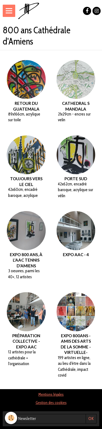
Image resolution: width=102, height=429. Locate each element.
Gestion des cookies (51, 402)
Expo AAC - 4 (76, 254)
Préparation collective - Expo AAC (26, 341)
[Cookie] (11, 418)
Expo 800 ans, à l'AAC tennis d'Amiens (26, 260)
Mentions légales (51, 394)
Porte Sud (75, 178)
